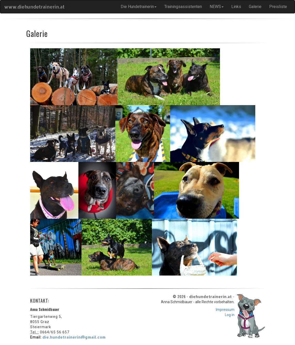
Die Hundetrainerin (139, 6)
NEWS (217, 6)
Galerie (255, 6)
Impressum (225, 310)
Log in (229, 315)
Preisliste (278, 6)
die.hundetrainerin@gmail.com (74, 337)
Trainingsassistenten (183, 6)
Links (236, 6)
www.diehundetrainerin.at (34, 7)
